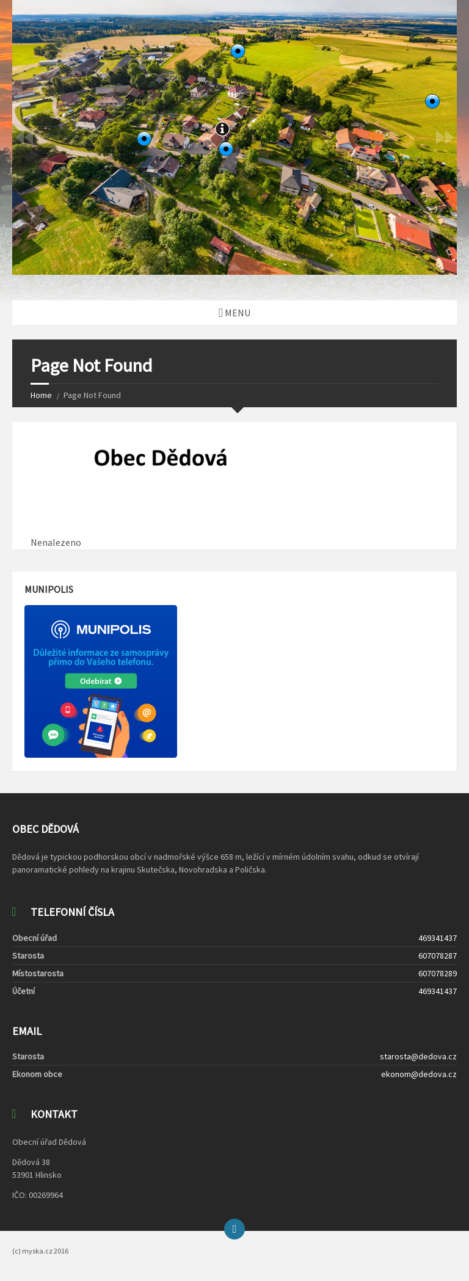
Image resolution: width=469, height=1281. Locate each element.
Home (41, 395)
